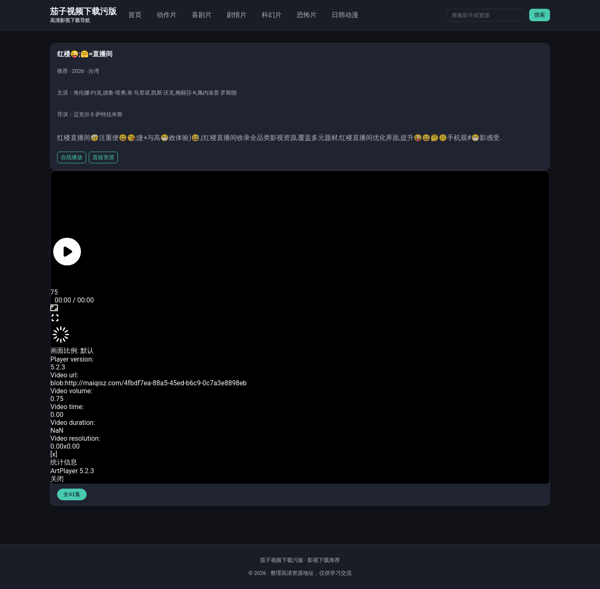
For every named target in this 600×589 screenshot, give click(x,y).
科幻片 (272, 15)
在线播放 (71, 157)
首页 (135, 15)
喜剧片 (202, 15)
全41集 (71, 494)
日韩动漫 (345, 15)
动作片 (167, 15)
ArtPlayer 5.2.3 (72, 471)
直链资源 (103, 157)
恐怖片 (307, 15)
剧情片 (237, 15)
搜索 (539, 15)
